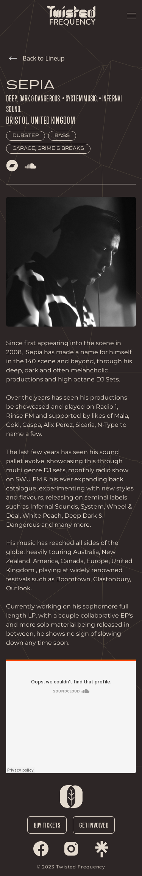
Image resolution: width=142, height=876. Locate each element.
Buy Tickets (47, 825)
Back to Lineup (37, 58)
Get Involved (93, 825)
